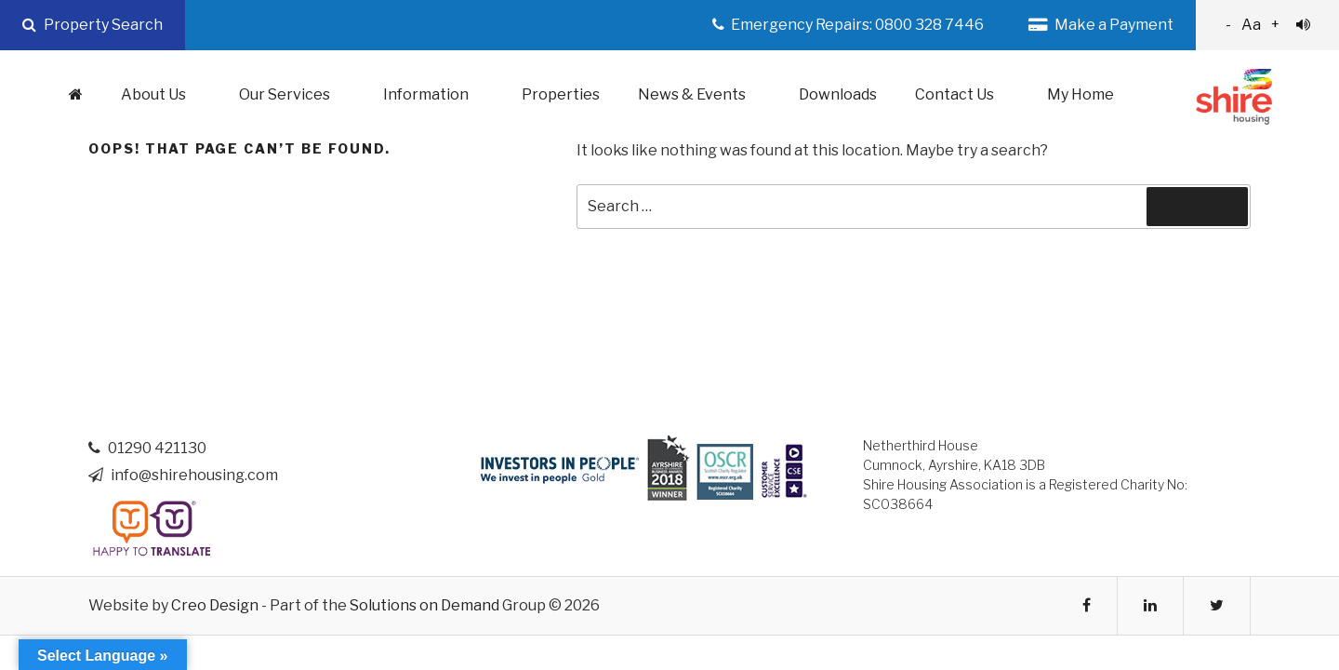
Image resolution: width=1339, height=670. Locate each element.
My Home (1080, 94)
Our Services (294, 94)
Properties (561, 94)
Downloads (838, 94)
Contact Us (964, 94)
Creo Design (215, 605)
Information (435, 94)
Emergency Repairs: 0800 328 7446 (848, 25)
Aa (1267, 25)
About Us (163, 94)
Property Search (92, 25)
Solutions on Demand (424, 605)
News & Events (701, 94)
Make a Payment (1100, 25)
